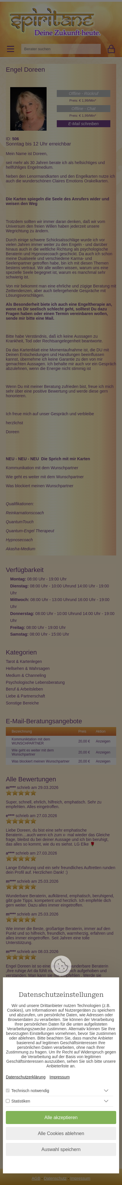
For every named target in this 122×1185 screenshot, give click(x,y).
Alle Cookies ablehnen (61, 1133)
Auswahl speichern (60, 1149)
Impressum (59, 1077)
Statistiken (20, 1101)
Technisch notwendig (30, 1090)
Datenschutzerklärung (25, 1077)
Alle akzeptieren (61, 1117)
